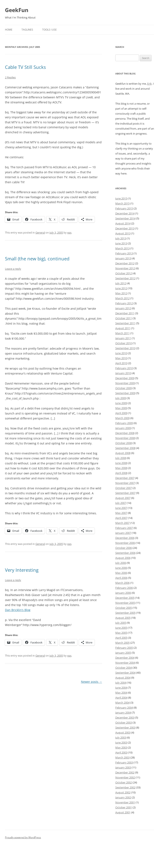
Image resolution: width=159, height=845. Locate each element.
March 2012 (122, 298)
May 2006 (121, 573)
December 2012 (124, 263)
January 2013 (123, 258)
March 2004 (122, 702)
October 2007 (123, 488)
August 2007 (122, 498)
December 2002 (124, 772)
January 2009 (123, 428)
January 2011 (123, 338)
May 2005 (121, 633)
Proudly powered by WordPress (23, 837)
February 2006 (124, 588)
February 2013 (124, 253)
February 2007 (124, 528)
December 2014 (124, 213)
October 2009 (123, 388)
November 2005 (125, 603)
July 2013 (120, 238)
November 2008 (125, 438)
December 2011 (124, 313)
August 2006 (122, 558)
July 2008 (120, 458)
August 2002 (122, 792)
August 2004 (122, 677)
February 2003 (124, 762)
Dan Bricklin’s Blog (17, 610)
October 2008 (123, 443)
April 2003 (121, 752)
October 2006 (123, 548)
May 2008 (121, 468)
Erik (149, 83)
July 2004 (120, 682)
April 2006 (121, 578)
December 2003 (124, 717)
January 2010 (123, 373)
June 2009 (121, 403)
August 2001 (122, 812)
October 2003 (123, 722)
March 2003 (122, 757)
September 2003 (125, 727)
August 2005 (122, 618)
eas (69, 232)
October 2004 (123, 667)
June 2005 (121, 628)
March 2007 (122, 523)
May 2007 (121, 513)
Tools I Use (49, 29)
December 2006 (124, 538)
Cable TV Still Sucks (25, 67)
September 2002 (125, 787)
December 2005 (124, 598)
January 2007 (123, 533)
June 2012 (121, 288)
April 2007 (121, 518)
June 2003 (121, 742)
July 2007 (120, 503)
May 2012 (121, 293)
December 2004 (124, 657)
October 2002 (123, 782)
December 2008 (124, 433)
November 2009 (125, 383)
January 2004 (123, 712)
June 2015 (121, 198)
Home (8, 29)
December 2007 (124, 478)
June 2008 (121, 463)
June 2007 (121, 508)
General (40, 232)
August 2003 (122, 732)
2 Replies (10, 77)
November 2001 (125, 802)
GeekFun (16, 10)
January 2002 (123, 797)
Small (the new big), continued (37, 258)
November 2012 (125, 268)
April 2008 (121, 473)
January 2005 (123, 652)
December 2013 (124, 228)
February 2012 (124, 303)
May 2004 (121, 692)
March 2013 (122, 248)
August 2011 (122, 328)
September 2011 (125, 323)
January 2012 (123, 308)
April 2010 (121, 363)
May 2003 (121, 747)
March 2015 (122, 203)
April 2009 (121, 413)
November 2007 (125, 483)
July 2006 (120, 563)
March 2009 (122, 418)
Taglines (27, 29)
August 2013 (122, 233)
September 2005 (125, 613)
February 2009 (124, 423)
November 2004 (125, 662)
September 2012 (125, 278)
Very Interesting (22, 570)
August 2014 (122, 223)
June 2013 (121, 243)
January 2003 (123, 767)
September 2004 (125, 672)
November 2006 (125, 543)
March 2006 (122, 583)
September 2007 (125, 493)
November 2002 (125, 777)
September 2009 (125, 393)
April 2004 (121, 697)
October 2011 (123, 318)
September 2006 (125, 553)
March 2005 (122, 643)
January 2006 (123, 593)
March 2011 (122, 333)
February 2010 (124, 368)
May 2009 (121, 408)
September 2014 (125, 218)
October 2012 (123, 273)
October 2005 (123, 608)
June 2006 (121, 568)
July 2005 (120, 623)
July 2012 (120, 283)
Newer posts (91, 682)
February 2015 (124, 208)
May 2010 (121, 358)
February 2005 (124, 648)
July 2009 (120, 398)
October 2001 (123, 807)
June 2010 (121, 353)
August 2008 (122, 453)
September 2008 (125, 448)
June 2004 (121, 687)
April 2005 (121, 638)
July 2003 (120, 737)
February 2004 (124, 707)
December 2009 (124, 378)
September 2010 (125, 348)
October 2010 (123, 343)
